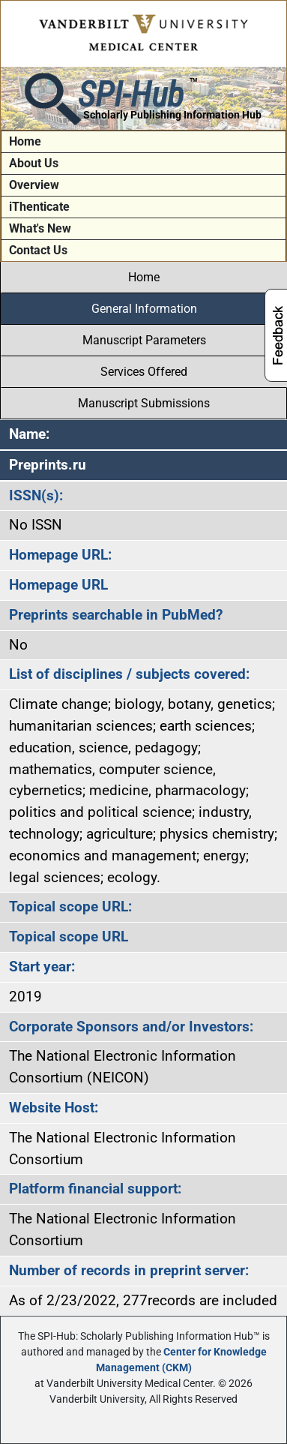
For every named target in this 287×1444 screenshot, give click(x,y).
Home (25, 141)
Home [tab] (144, 277)
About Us (33, 163)
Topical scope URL (68, 936)
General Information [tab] (144, 309)
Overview (34, 185)
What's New (40, 228)
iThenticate (39, 207)
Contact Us (38, 250)
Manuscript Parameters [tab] (144, 340)
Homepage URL (58, 584)
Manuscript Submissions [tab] (144, 403)
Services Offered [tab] (143, 372)
